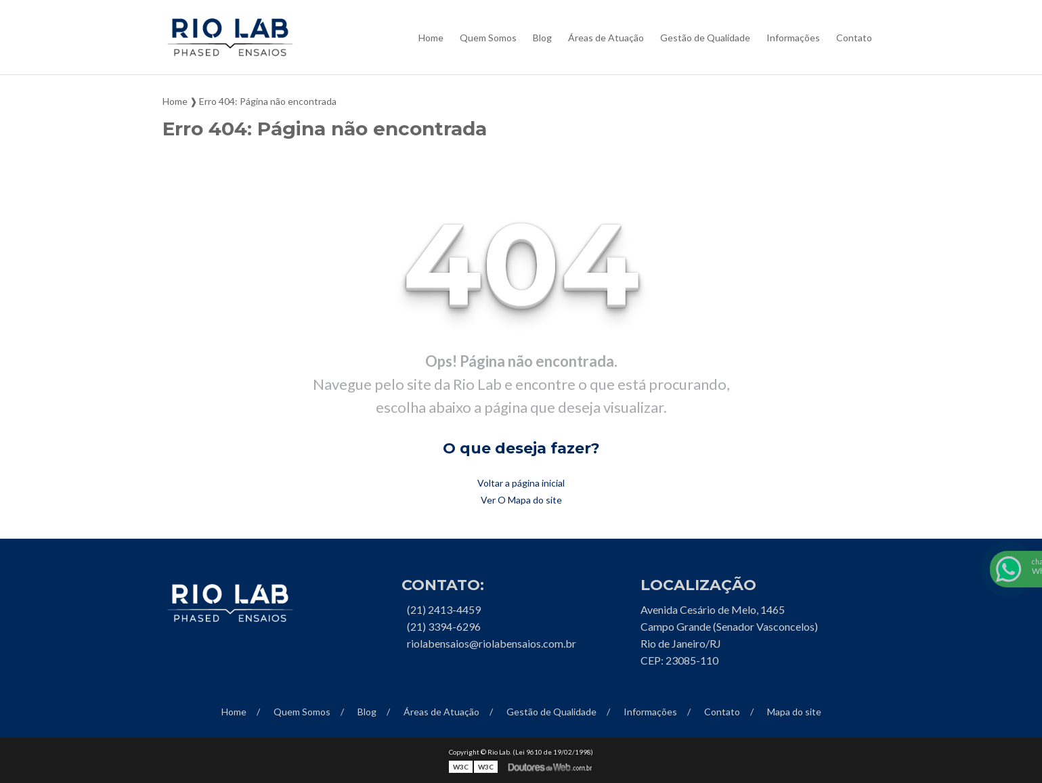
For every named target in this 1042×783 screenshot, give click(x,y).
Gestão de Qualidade (705, 37)
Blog (542, 37)
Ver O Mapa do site (521, 500)
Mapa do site (794, 711)
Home (430, 37)
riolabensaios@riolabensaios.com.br (491, 643)
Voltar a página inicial (521, 483)
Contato (854, 37)
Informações (793, 37)
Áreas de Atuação (606, 37)
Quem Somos (488, 37)
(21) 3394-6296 (444, 626)
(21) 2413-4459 (444, 609)
